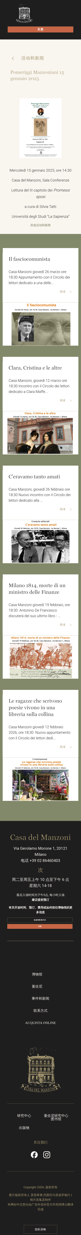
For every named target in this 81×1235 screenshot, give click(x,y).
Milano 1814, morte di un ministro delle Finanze (39, 595)
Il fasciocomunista (30, 261)
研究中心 (24, 1132)
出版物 (24, 1144)
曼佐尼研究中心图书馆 (56, 1133)
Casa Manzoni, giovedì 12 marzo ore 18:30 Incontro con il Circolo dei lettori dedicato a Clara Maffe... (39, 390)
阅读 (62, 295)
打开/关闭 (58, 18)
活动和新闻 (32, 58)
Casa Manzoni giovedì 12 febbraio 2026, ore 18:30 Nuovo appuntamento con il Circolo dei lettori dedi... (37, 745)
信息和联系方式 (40, 936)
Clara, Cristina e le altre (37, 372)
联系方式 (40, 1027)
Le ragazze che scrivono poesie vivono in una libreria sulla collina (37, 716)
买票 (40, 29)
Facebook (34, 1172)
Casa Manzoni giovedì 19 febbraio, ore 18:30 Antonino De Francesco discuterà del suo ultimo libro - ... (38, 618)
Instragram (46, 1172)
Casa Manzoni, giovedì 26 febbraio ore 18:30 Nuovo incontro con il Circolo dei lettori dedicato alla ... (38, 501)
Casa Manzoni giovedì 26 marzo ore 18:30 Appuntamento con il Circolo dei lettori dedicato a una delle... (39, 280)
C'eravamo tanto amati (36, 482)
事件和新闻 (40, 1015)
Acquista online (40, 1039)
